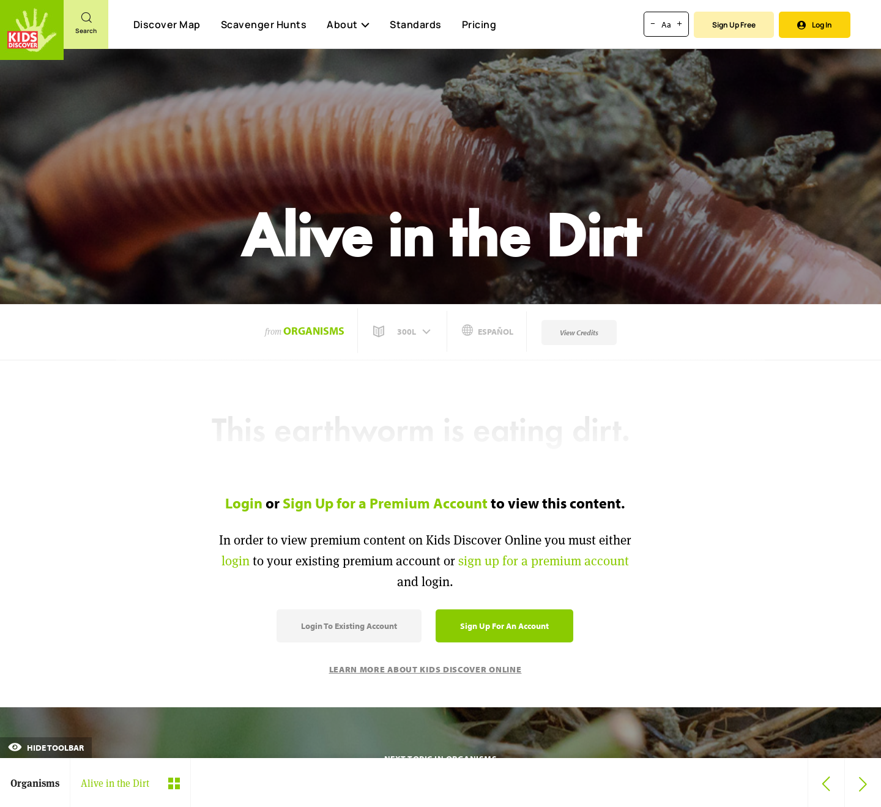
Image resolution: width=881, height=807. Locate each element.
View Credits (579, 332)
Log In (814, 25)
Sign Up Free (734, 25)
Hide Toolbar (46, 747)
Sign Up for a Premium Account (385, 503)
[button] (403, 331)
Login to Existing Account (349, 625)
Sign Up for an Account (504, 625)
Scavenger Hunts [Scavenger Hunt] (263, 25)
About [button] (348, 24)
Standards (416, 24)
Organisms (313, 331)
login (235, 560)
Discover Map (167, 24)
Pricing (479, 24)
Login (243, 503)
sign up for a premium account (543, 560)
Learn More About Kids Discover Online (425, 669)
